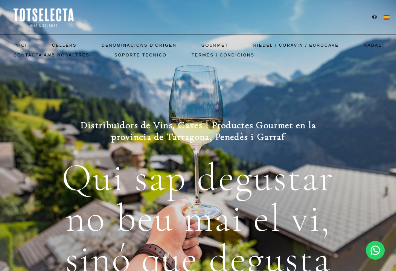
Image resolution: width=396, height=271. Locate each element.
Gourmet (214, 45)
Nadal (373, 45)
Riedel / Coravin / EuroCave (296, 45)
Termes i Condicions (223, 55)
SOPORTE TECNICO (140, 55)
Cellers (64, 45)
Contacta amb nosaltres (52, 55)
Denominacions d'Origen (139, 45)
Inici (20, 45)
